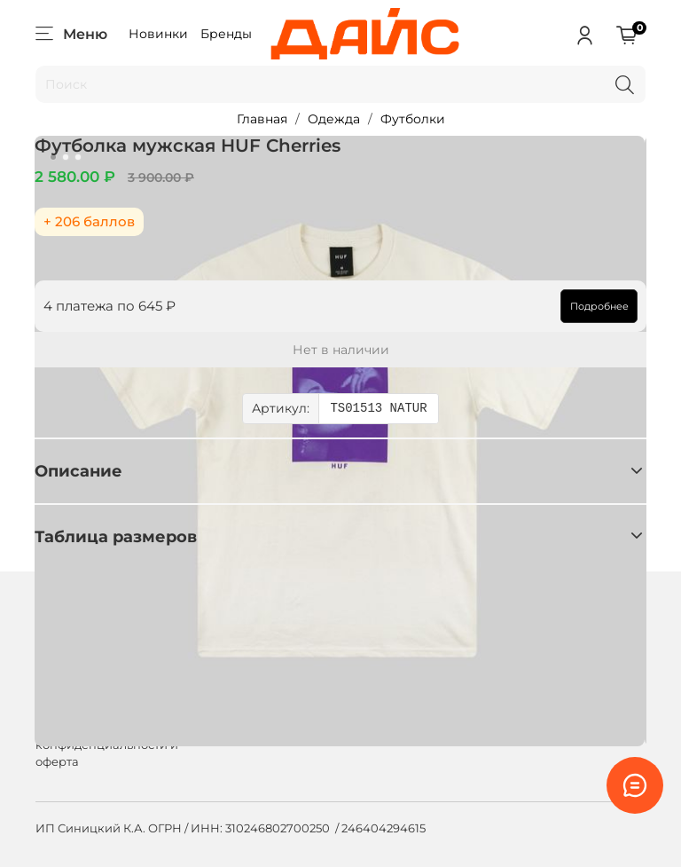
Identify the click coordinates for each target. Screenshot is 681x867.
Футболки (412, 119)
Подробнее (598, 306)
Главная (262, 119)
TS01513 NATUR (378, 408)
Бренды (226, 34)
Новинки (158, 34)
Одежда (334, 119)
